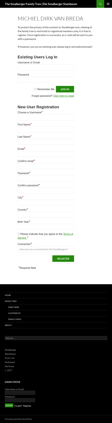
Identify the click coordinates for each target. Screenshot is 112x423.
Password (23, 74)
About (8, 325)
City (21, 197)
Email (22, 148)
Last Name (25, 136)
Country (23, 209)
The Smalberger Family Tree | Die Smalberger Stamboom (41, 4)
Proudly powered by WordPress (18, 419)
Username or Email (29, 62)
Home (8, 295)
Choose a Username (30, 112)
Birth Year (24, 221)
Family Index (14, 319)
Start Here (13, 307)
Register (27, 405)
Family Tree (11, 301)
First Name (25, 124)
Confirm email (26, 160)
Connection (25, 243)
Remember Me (45, 89)
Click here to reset (63, 96)
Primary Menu (108, 4)
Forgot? (18, 405)
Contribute (14, 313)
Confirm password (29, 185)
